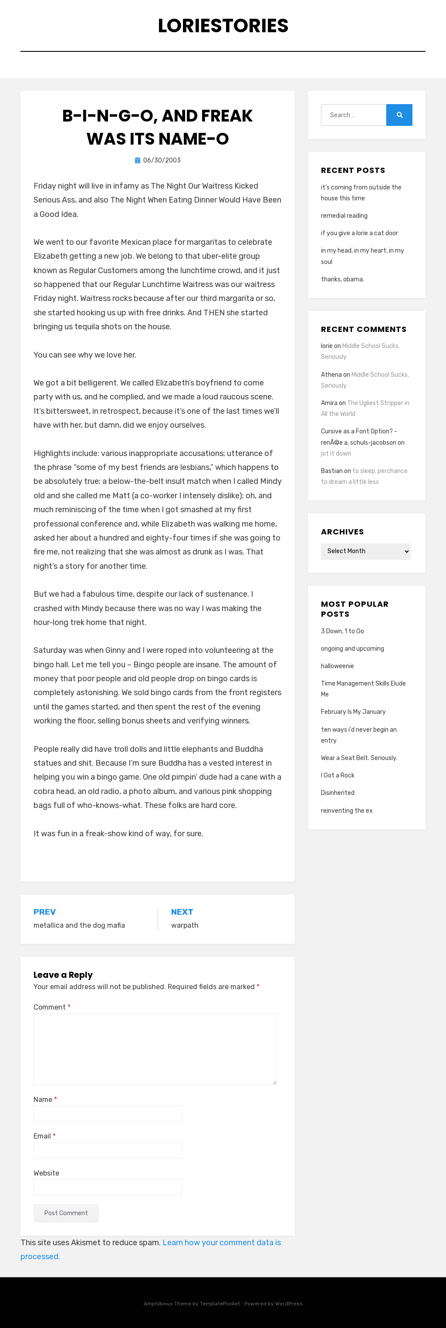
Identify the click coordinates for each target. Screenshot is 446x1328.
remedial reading (344, 216)
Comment (52, 1007)
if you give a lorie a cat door (359, 233)
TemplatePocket (220, 1304)
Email (45, 1136)
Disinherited (338, 793)
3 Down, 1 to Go (342, 631)
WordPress (289, 1304)
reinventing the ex (347, 810)
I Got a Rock (338, 775)
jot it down (336, 453)
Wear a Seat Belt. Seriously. (359, 758)
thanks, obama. (342, 279)
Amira (329, 403)
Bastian (332, 471)
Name (45, 1099)
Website (46, 1173)
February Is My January (353, 712)
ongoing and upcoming (352, 648)
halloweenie (337, 666)
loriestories (223, 25)
